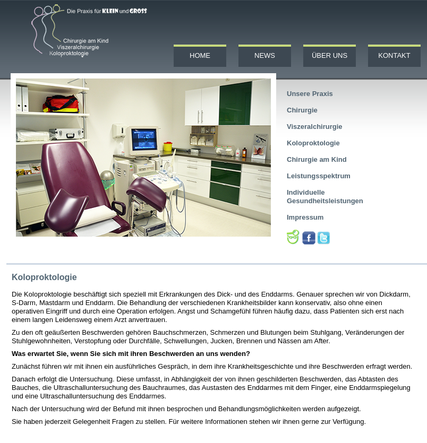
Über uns (329, 55)
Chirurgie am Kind (317, 159)
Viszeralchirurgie (315, 127)
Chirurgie (302, 110)
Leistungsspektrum (319, 176)
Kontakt (394, 55)
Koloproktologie (313, 143)
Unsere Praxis (310, 94)
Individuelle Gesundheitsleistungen (325, 196)
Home (200, 55)
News (264, 55)
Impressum (305, 217)
